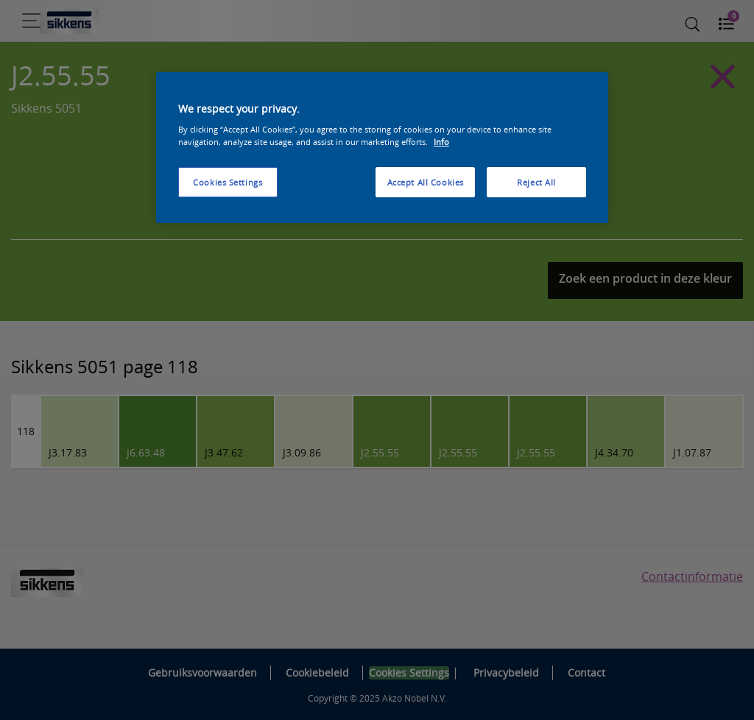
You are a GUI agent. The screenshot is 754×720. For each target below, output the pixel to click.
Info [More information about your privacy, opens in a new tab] (441, 141)
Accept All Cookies (425, 182)
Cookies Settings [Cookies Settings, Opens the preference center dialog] (227, 182)
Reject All (536, 182)
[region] (382, 148)
